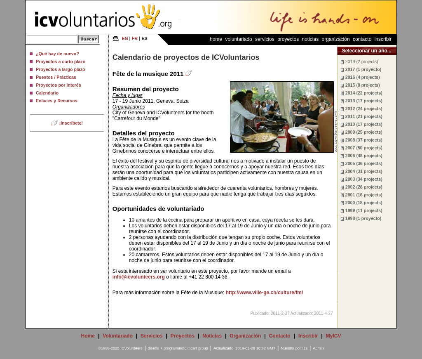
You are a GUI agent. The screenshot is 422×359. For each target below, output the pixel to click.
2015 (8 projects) (362, 85)
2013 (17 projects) (363, 100)
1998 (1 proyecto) (363, 218)
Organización (336, 39)
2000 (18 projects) (363, 202)
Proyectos (288, 39)
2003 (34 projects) (363, 179)
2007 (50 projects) (363, 147)
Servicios (264, 39)
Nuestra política (294, 348)
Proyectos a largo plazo (60, 69)
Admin (318, 348)
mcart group (198, 348)
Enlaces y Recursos (56, 100)
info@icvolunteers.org (139, 277)
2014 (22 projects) (363, 92)
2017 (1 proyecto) (363, 69)
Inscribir (383, 39)
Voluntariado (238, 39)
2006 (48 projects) (363, 155)
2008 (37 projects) (363, 139)
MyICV (333, 336)
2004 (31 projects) (363, 171)
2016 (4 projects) (362, 77)
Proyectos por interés (58, 85)
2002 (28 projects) (363, 186)
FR (135, 38)
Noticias (310, 39)
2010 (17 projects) (363, 124)
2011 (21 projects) (363, 116)
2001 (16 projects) (363, 194)
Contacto (362, 39)
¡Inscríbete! (71, 122)
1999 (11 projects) (363, 210)
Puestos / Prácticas (56, 77)
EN (125, 38)
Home (216, 39)
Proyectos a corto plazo (60, 61)
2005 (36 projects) (363, 163)
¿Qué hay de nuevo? (57, 53)
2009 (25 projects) (363, 132)
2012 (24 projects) (363, 108)
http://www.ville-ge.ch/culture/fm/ (264, 292)
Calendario (47, 92)
